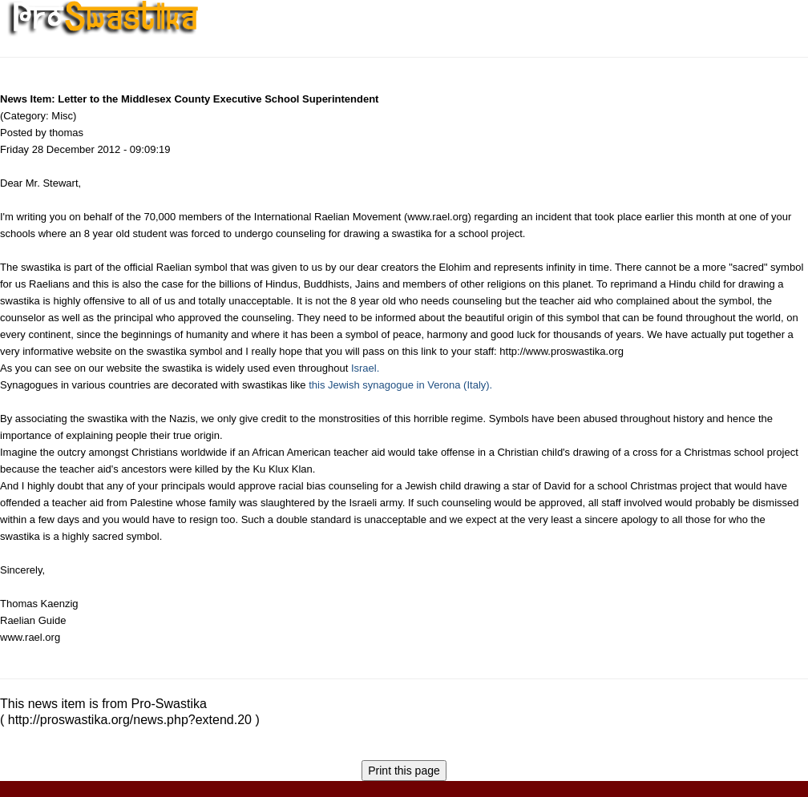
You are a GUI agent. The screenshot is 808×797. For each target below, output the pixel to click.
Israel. (365, 368)
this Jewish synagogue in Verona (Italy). (400, 385)
